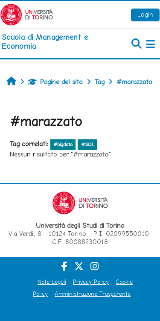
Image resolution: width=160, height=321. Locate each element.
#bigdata (63, 144)
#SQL (87, 144)
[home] (53, 41)
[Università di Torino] (26, 14)
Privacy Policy (91, 282)
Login (145, 14)
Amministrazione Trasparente (93, 293)
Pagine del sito (55, 82)
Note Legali (52, 282)
